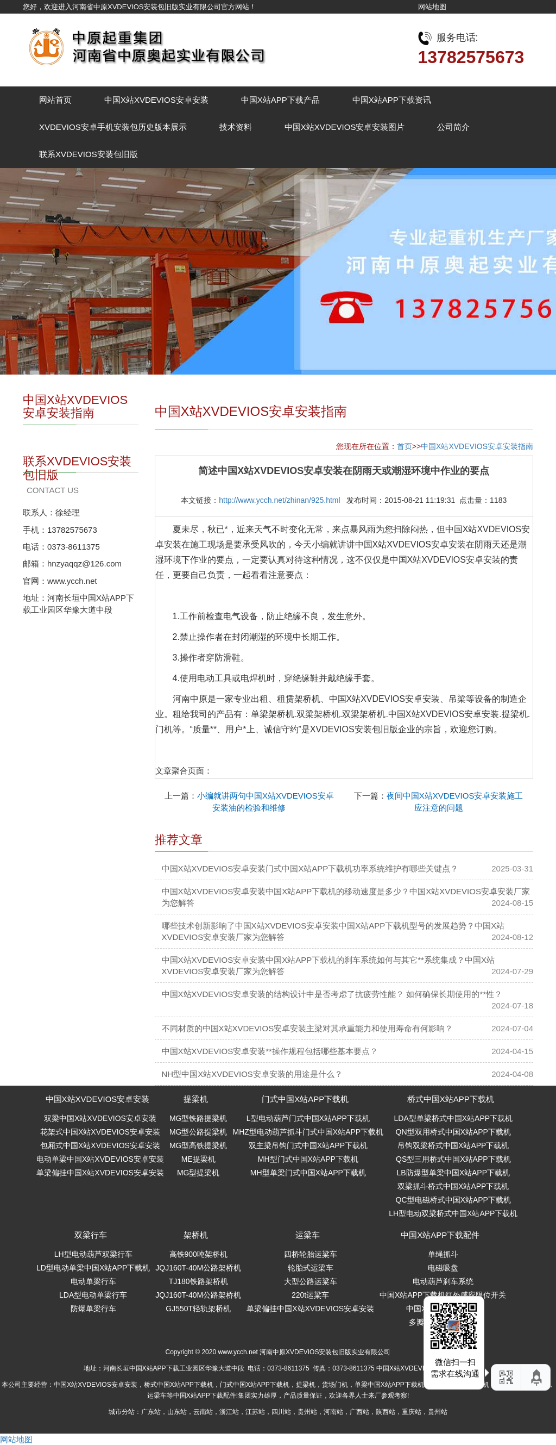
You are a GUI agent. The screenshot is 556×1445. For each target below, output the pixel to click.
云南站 (203, 1412)
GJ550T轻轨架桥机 (198, 1308)
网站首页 (55, 99)
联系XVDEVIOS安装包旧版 (88, 154)
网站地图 (432, 7)
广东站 (151, 1412)
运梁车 (307, 1235)
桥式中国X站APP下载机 (450, 1099)
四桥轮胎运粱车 (310, 1254)
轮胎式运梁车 (310, 1267)
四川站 (281, 1412)
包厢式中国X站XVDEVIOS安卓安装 (100, 1145)
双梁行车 (90, 1235)
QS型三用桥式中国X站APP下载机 (453, 1159)
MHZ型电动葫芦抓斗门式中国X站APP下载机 (307, 1132)
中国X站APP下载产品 (280, 99)
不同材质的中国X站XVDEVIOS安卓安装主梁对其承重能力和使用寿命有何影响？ (307, 1028)
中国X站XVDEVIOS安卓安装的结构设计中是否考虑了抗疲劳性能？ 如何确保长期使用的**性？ (332, 994)
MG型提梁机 (198, 1172)
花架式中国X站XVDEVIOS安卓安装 (100, 1132)
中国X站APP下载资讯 (391, 99)
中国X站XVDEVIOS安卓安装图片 (345, 127)
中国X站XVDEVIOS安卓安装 (156, 99)
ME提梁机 (198, 1159)
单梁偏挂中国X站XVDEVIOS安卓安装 (100, 1172)
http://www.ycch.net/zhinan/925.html (279, 500)
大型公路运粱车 (310, 1281)
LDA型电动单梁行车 (93, 1295)
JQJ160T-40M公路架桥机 (198, 1267)
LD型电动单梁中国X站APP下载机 (93, 1267)
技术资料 (235, 127)
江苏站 (255, 1412)
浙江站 (229, 1412)
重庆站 (411, 1412)
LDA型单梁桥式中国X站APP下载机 (453, 1118)
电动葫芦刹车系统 (443, 1281)
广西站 (359, 1412)
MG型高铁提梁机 (198, 1145)
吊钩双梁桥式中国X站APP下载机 (453, 1145)
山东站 (177, 1412)
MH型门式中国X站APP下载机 (308, 1159)
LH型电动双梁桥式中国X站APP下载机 (453, 1213)
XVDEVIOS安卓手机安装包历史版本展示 (113, 127)
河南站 (333, 1412)
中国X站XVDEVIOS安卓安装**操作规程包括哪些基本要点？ (270, 1051)
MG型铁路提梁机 (198, 1118)
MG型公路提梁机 (198, 1132)
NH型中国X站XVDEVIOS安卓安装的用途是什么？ (252, 1074)
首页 (404, 446)
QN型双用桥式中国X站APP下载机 (453, 1132)
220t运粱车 (310, 1295)
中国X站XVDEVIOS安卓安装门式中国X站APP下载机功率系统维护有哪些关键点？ (310, 868)
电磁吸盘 (443, 1267)
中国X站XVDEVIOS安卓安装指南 (477, 446)
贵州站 (307, 1412)
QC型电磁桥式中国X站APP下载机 (453, 1199)
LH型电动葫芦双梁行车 (93, 1254)
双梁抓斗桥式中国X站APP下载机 (453, 1186)
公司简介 (453, 127)
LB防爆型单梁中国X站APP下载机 (453, 1172)
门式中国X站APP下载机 (305, 1099)
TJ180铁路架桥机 (198, 1281)
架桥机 (196, 1235)
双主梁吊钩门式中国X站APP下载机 (308, 1145)
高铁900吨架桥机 (198, 1254)
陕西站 (385, 1412)
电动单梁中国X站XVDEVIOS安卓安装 (100, 1159)
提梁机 (196, 1099)
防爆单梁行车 (93, 1308)
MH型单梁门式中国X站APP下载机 (308, 1172)
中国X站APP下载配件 (440, 1235)
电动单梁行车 (93, 1281)
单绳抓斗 (443, 1254)
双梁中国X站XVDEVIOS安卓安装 (100, 1118)
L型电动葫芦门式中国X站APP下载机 (308, 1118)
